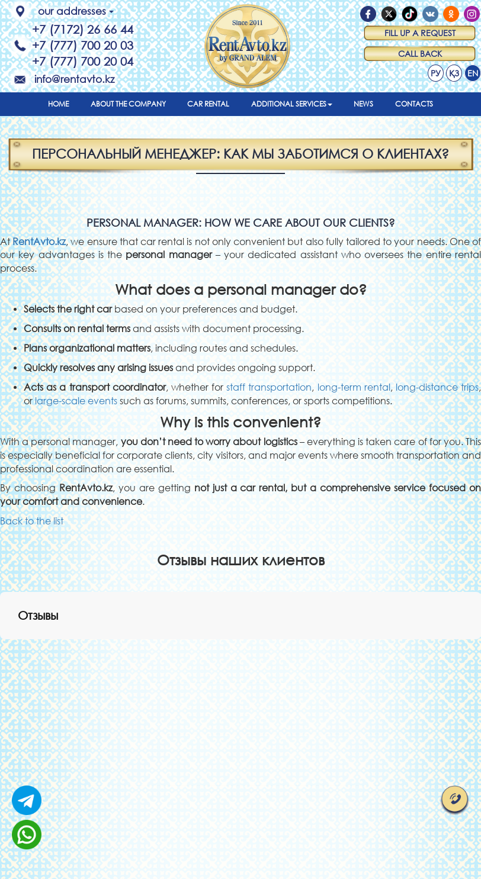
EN (472, 73)
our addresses (76, 11)
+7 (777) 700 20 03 (82, 45)
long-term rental (354, 387)
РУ (436, 73)
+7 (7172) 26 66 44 (82, 29)
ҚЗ (454, 73)
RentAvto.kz (39, 241)
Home (58, 104)
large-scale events (76, 400)
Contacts (414, 104)
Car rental (208, 104)
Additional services (291, 104)
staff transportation (269, 387)
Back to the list (31, 520)
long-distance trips (437, 387)
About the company (128, 104)
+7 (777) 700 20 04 (82, 61)
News (363, 104)
